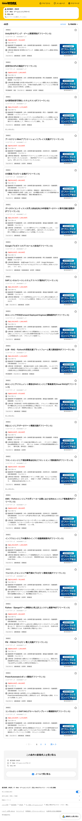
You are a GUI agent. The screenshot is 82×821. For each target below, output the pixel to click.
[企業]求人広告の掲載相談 (53, 811)
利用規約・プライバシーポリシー (35, 811)
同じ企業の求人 (9, 129)
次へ (52, 744)
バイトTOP (5, 804)
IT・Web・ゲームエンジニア (34, 804)
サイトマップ (20, 811)
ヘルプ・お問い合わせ (8, 811)
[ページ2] (41, 744)
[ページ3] (45, 744)
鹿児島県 (13, 804)
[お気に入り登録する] (75, 30)
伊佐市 (21, 804)
